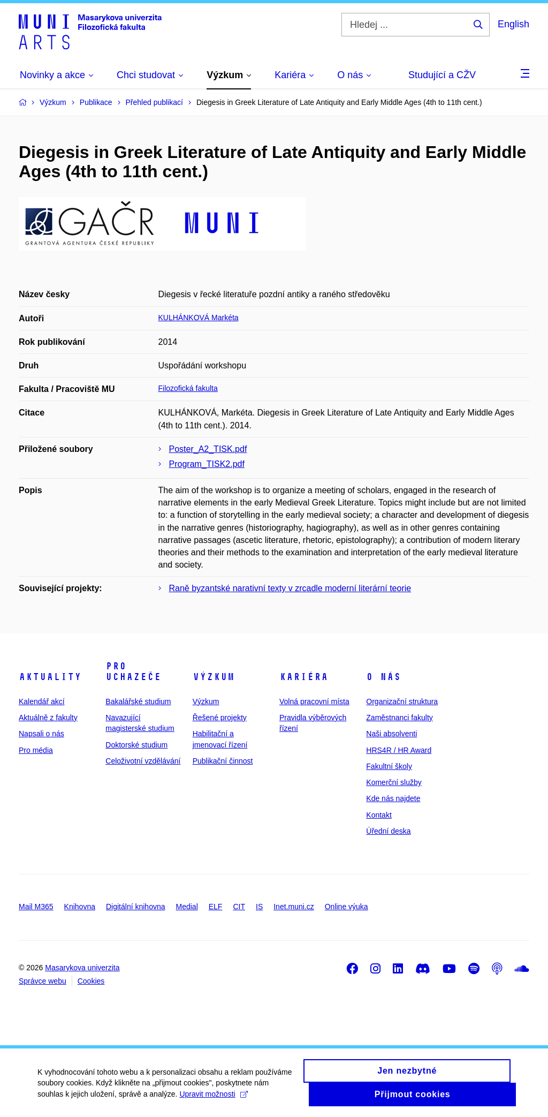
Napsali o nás (41, 733)
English (513, 24)
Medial (187, 906)
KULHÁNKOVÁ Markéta (198, 317)
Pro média (36, 750)
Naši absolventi (391, 733)
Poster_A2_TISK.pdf (208, 449)
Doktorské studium (136, 745)
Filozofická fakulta (188, 388)
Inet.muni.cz (293, 906)
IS (259, 906)
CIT (239, 906)
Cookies (91, 981)
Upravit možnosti (213, 1099)
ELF (216, 906)
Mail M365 (36, 906)
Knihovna (79, 906)
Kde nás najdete (393, 798)
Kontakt (378, 815)
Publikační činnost (223, 761)
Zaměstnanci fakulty (399, 717)
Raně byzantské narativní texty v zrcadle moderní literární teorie (290, 588)
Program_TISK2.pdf (207, 464)
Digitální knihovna (135, 906)
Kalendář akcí (42, 701)
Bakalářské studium (138, 701)
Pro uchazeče (133, 671)
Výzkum (213, 677)
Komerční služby (393, 782)
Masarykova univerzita (82, 967)
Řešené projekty (220, 717)
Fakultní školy (389, 766)
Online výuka (346, 906)
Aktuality (50, 677)
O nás (383, 677)
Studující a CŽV (442, 75)
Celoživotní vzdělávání (142, 761)
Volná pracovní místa (314, 701)
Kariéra (303, 677)
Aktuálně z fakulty (48, 717)
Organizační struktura (402, 701)
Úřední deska (388, 831)
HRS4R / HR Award (398, 750)
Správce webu (42, 981)
